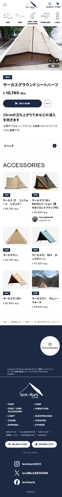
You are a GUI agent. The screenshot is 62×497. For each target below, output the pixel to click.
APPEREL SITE (44, 444)
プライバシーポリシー (31, 452)
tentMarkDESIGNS (31, 473)
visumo (10, 374)
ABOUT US (11, 432)
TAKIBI (12, 420)
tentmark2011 (27, 464)
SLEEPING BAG (43, 415)
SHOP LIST (43, 432)
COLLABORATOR (27, 432)
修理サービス (12, 435)
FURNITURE (42, 408)
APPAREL (13, 424)
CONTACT (42, 435)
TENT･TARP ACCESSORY (15, 410)
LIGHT (11, 415)
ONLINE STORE (17, 444)
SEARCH (49, 5)
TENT (27, 322)
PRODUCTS (16, 322)
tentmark (24, 482)
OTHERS (40, 424)
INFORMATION (27, 435)
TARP (38, 404)
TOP (5, 322)
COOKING (40, 420)
